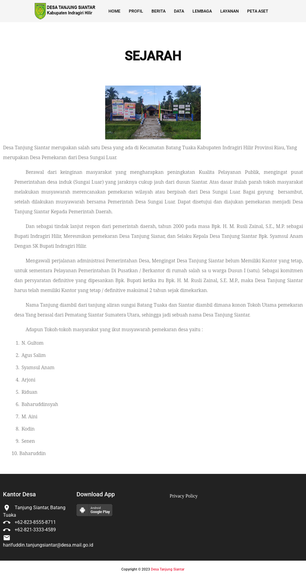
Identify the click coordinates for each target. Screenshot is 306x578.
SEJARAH (153, 56)
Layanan (229, 11)
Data (179, 11)
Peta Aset (257, 11)
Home (114, 11)
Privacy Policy (184, 495)
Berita (159, 11)
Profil (136, 11)
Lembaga (202, 11)
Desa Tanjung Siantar (167, 569)
